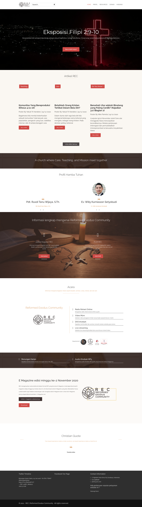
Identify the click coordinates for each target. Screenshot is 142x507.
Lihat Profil (98, 256)
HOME (89, 4)
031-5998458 (95, 479)
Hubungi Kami (94, 491)
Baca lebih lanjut (71, 49)
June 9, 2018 (22, 486)
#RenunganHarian (24, 480)
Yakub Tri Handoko (33, 112)
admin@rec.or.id (96, 481)
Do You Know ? (97, 86)
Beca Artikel (24, 127)
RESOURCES (103, 4)
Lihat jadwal (44, 256)
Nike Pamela (103, 114)
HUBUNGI (119, 4)
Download (24, 405)
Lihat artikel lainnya (71, 144)
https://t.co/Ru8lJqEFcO (26, 482)
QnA (57, 86)
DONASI (112, 4)
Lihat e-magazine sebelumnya (30, 399)
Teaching (23, 86)
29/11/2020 (46, 112)
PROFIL (95, 4)
